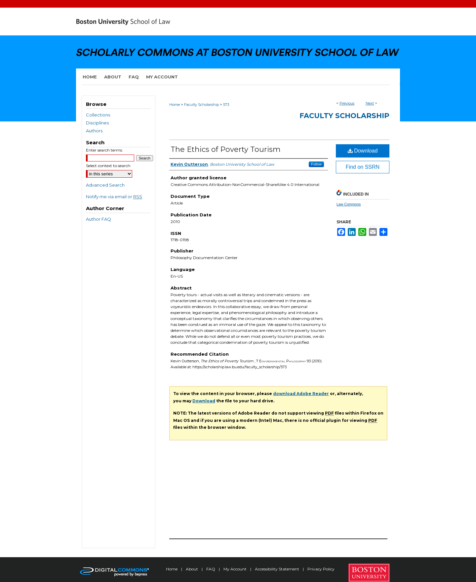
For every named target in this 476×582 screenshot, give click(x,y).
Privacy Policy (321, 568)
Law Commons (349, 204)
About (192, 568)
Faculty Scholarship (201, 104)
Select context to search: (108, 165)
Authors (94, 130)
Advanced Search (105, 185)
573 (226, 104)
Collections (98, 114)
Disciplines (97, 122)
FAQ (211, 568)
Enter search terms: (104, 150)
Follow (316, 164)
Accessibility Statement (277, 568)
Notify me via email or (114, 196)
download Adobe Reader (301, 393)
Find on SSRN (362, 167)
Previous (346, 103)
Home (174, 104)
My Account (235, 568)
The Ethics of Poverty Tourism (226, 149)
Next (370, 103)
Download (363, 151)
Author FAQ (98, 219)
